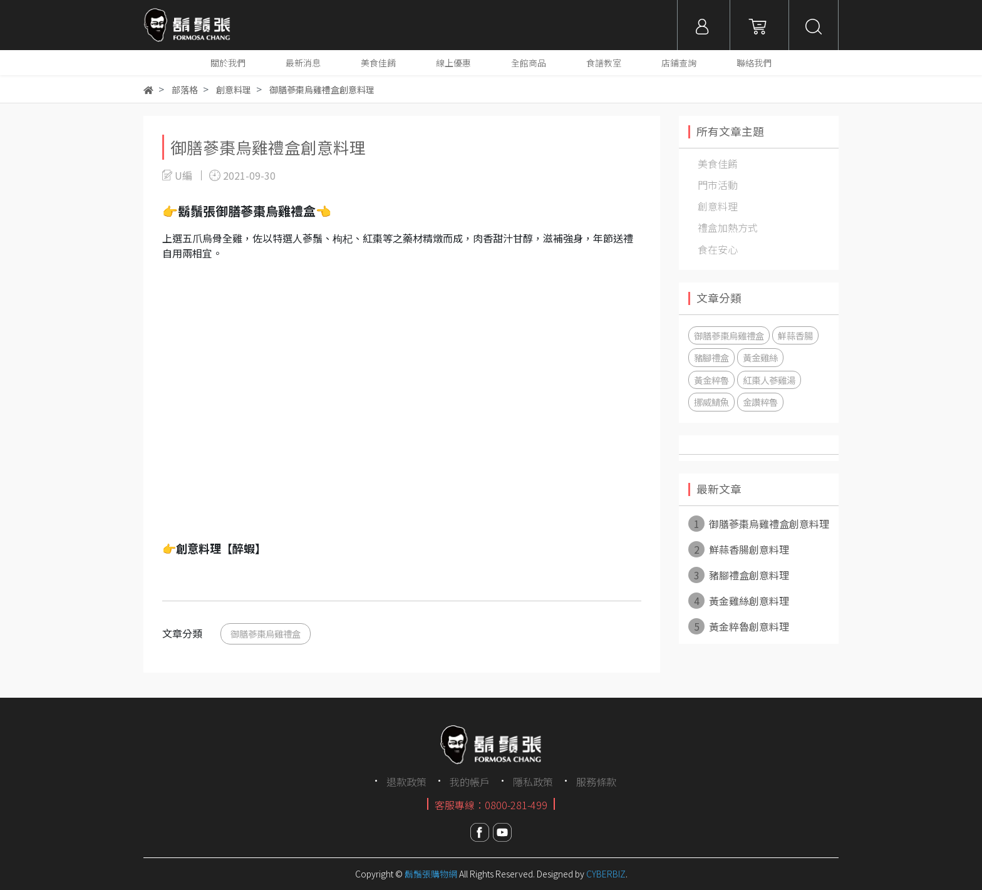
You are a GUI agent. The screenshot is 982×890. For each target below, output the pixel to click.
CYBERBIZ (606, 873)
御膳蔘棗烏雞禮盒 (265, 633)
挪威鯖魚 (711, 401)
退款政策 (406, 781)
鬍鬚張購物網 (431, 873)
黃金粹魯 (711, 379)
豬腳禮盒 (711, 357)
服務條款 (596, 781)
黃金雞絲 (760, 357)
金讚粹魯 (760, 401)
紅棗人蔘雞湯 (769, 379)
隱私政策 (533, 781)
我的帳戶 (470, 781)
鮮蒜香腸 (795, 335)
